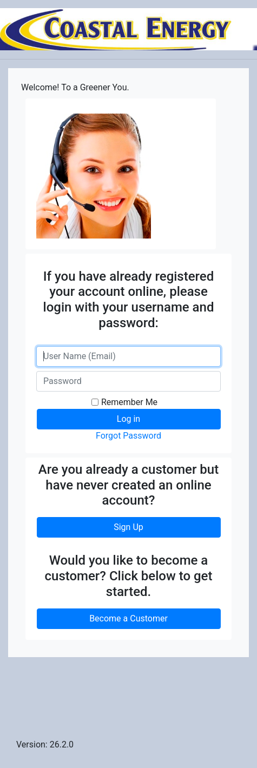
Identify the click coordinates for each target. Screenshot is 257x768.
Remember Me (129, 402)
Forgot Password (128, 436)
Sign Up (128, 527)
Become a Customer (128, 618)
